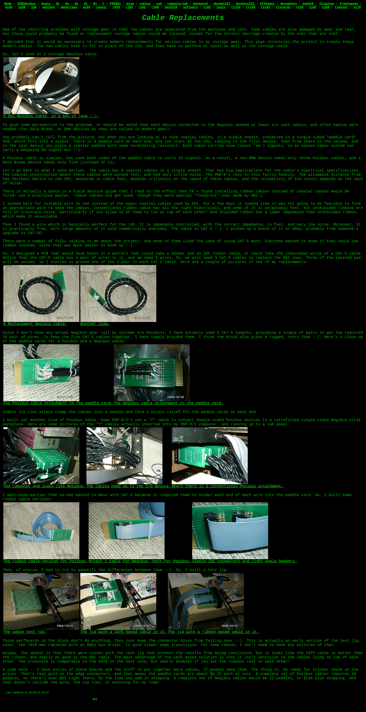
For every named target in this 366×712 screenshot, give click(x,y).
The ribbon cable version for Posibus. (45, 559)
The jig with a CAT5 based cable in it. (123, 630)
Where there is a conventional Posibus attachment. (227, 485)
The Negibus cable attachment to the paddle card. (168, 401)
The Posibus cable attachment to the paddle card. (58, 401)
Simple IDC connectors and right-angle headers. (244, 559)
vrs (95, 699)
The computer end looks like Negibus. (44, 485)
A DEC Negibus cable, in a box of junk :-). (51, 114)
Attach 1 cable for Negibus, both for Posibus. (140, 559)
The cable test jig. (41, 630)
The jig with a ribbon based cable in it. (213, 630)
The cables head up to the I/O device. (128, 485)
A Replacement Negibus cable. (41, 322)
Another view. (118, 322)
